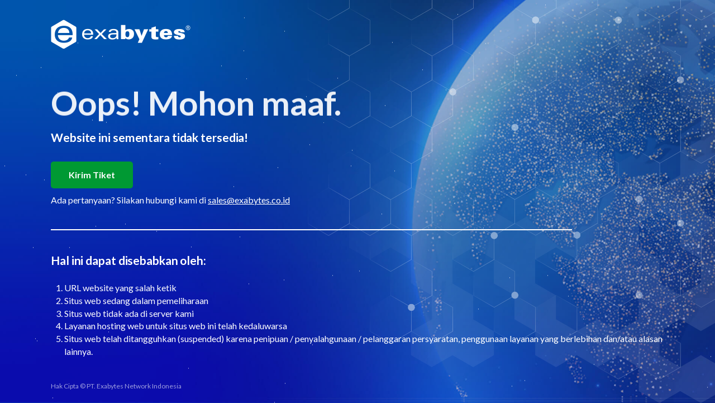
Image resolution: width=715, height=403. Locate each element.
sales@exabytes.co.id (249, 200)
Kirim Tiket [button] (92, 174)
